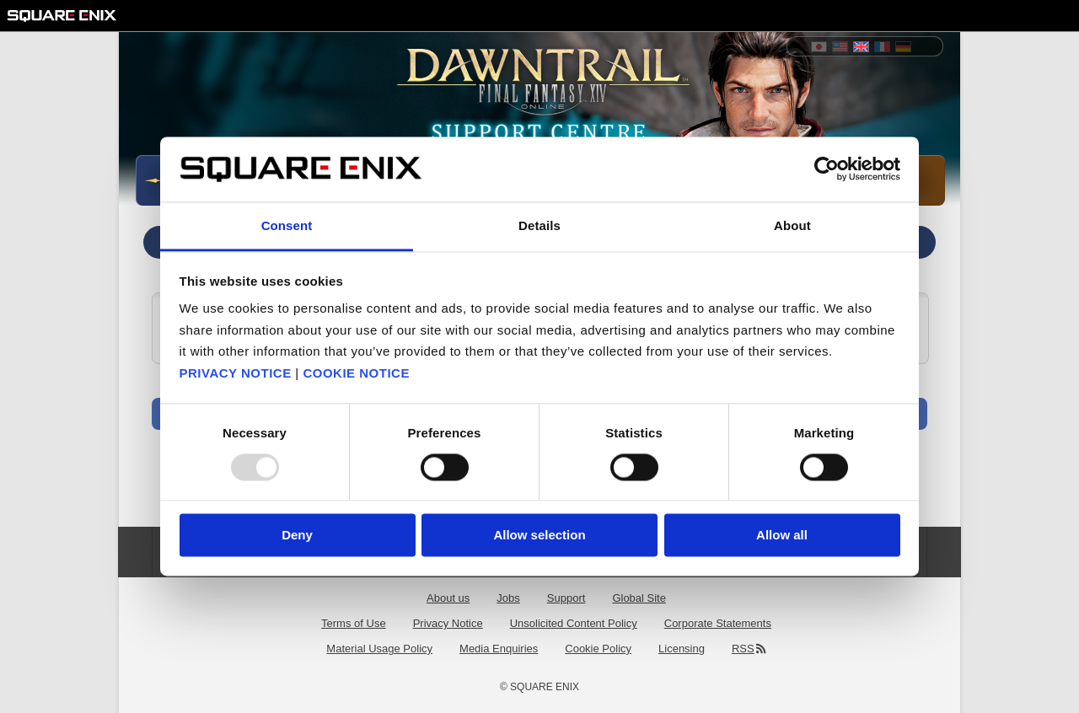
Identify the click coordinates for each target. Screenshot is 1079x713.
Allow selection (539, 535)
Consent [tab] (287, 225)
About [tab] (792, 225)
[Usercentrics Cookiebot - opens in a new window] (826, 169)
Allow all (782, 535)
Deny (297, 535)
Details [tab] (539, 225)
